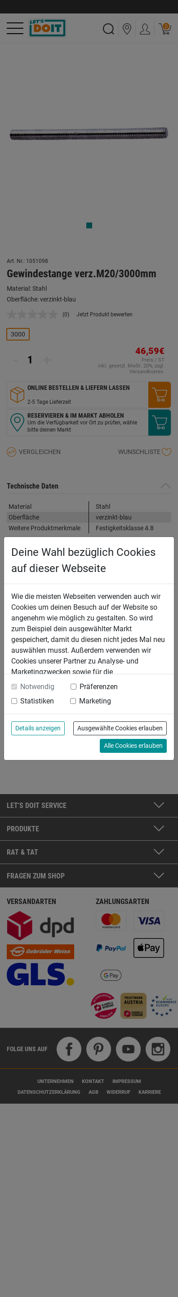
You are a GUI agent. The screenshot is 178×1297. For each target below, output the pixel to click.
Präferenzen (99, 686)
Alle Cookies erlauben (133, 745)
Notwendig (37, 686)
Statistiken (37, 701)
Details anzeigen (38, 728)
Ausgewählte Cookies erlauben (120, 728)
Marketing (95, 701)
